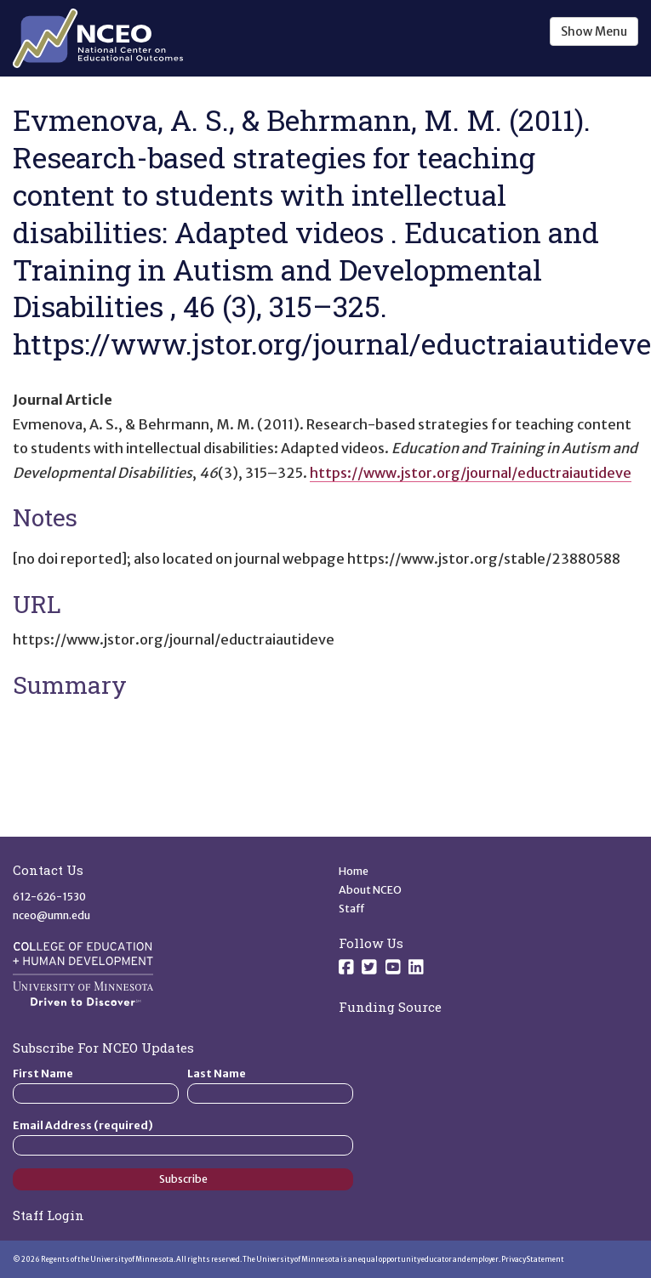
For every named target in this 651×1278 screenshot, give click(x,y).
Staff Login (48, 1215)
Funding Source (390, 1006)
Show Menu (594, 31)
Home (353, 871)
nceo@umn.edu (51, 915)
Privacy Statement (532, 1259)
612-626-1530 (49, 896)
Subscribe (183, 1179)
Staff (352, 908)
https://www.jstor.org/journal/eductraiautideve (470, 472)
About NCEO (370, 889)
